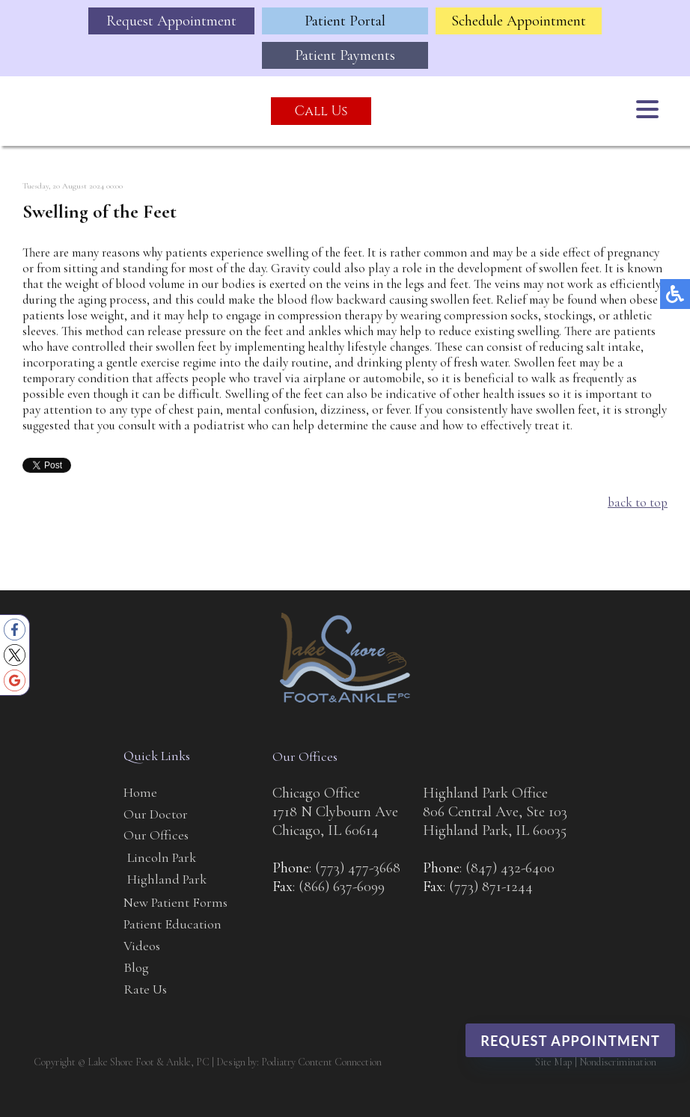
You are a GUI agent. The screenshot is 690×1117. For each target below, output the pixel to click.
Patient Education (172, 924)
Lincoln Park (161, 857)
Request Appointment (171, 21)
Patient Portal (345, 21)
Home (140, 792)
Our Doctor (155, 814)
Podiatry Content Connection (321, 1062)
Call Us (320, 111)
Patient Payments (345, 55)
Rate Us (145, 989)
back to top (638, 503)
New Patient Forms (175, 902)
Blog (136, 967)
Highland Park (167, 879)
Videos (141, 945)
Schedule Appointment (518, 21)
